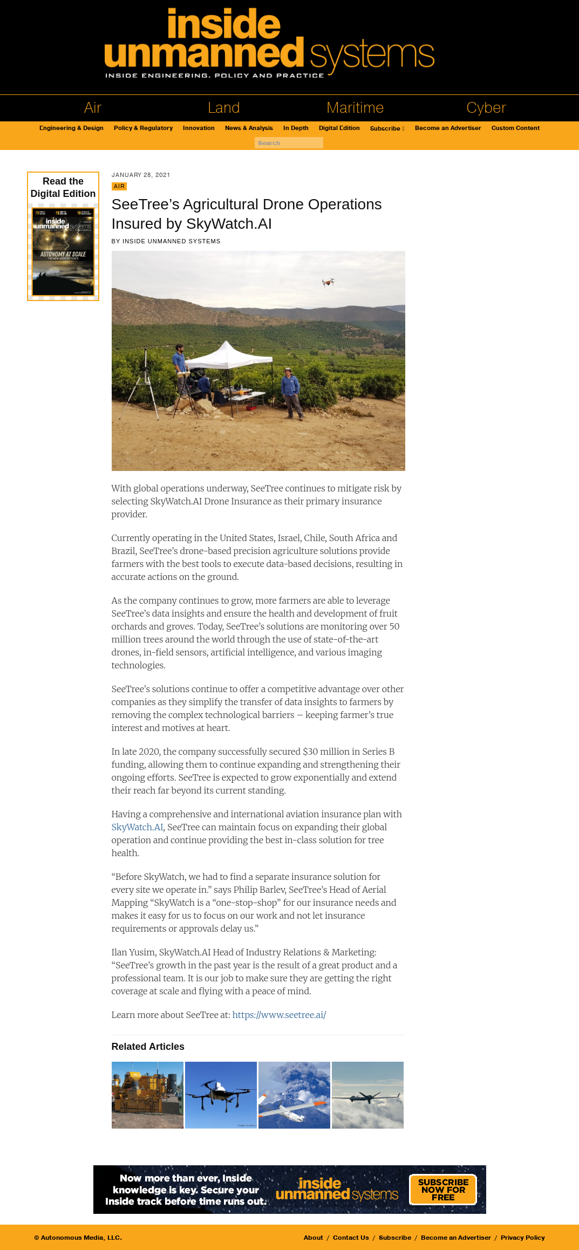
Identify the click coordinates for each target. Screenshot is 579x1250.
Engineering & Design (71, 128)
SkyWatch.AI (138, 827)
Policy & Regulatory (143, 128)
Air (92, 108)
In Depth (296, 128)
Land (224, 108)
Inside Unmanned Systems (171, 241)
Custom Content (516, 128)
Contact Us (351, 1237)
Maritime (355, 108)
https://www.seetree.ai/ (279, 1014)
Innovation (199, 128)
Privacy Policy (523, 1237)
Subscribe (385, 129)
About (313, 1237)
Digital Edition (339, 128)
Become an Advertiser (448, 128)
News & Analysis (249, 128)
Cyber (486, 108)
